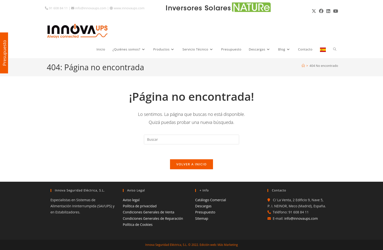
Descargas (203, 206)
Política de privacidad (140, 206)
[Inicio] (303, 65)
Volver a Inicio (191, 164)
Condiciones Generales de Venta (148, 212)
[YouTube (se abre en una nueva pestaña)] (335, 11)
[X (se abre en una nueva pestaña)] (314, 11)
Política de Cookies (138, 224)
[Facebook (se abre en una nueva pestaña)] (321, 11)
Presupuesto (205, 212)
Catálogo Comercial (210, 200)
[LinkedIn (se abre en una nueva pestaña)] (328, 11)
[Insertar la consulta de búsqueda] (191, 139)
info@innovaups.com (88, 8)
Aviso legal (131, 200)
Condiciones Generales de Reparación (153, 218)
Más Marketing (228, 245)
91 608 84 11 (56, 8)
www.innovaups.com (127, 8)
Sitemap (201, 218)
